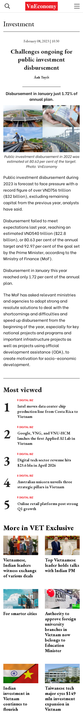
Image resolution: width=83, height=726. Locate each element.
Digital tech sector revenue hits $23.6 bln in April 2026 (44, 462)
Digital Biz (26, 400)
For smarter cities (20, 613)
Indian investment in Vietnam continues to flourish (16, 698)
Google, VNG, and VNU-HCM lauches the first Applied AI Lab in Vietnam (46, 438)
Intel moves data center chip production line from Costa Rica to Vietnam (47, 411)
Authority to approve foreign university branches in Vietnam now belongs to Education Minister (60, 632)
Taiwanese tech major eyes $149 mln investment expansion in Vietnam (60, 698)
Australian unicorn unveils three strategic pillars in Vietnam (44, 484)
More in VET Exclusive (38, 527)
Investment (18, 23)
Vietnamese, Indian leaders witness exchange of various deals (20, 568)
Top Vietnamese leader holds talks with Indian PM (62, 565)
